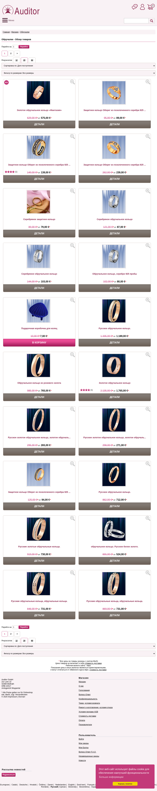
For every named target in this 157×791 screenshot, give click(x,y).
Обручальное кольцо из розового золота (39, 383)
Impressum (12, 697)
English (71, 785)
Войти (81, 739)
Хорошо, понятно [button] (125, 784)
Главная (6, 32)
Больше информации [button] (111, 777)
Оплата (82, 720)
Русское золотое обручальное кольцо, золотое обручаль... (39, 437)
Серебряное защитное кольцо (39, 219)
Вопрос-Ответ (84, 695)
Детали (39, 124)
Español (95, 787)
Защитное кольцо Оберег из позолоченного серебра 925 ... (115, 110)
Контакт (22, 697)
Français (90, 785)
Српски (62, 787)
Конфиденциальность (88, 699)
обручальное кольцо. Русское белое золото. (114, 546)
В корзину (39, 342)
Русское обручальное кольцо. (115, 328)
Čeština (42, 785)
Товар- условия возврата (89, 703)
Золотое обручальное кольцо (114, 383)
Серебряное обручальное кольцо (114, 219)
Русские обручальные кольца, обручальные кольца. (39, 601)
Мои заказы (84, 743)
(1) (11, 172)
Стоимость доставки (87, 716)
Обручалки (24, 32)
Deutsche (23, 785)
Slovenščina (84, 787)
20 (24, 60)
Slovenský (72, 787)
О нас (81, 686)
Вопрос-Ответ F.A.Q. (87, 752)
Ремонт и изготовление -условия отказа (96, 707)
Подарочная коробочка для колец (39, 328)
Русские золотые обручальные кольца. (39, 546)
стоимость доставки (93, 663)
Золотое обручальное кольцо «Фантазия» (39, 110)
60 (32, 60)
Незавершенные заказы (89, 756)
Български (4, 785)
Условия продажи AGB (88, 712)
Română (44, 787)
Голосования (84, 690)
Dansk (50, 785)
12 (16, 60)
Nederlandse (60, 785)
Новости (82, 760)
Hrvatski (33, 785)
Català (14, 785)
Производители (85, 725)
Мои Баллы (83, 748)
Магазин (14, 32)
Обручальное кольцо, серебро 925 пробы (114, 274)
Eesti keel (81, 785)
